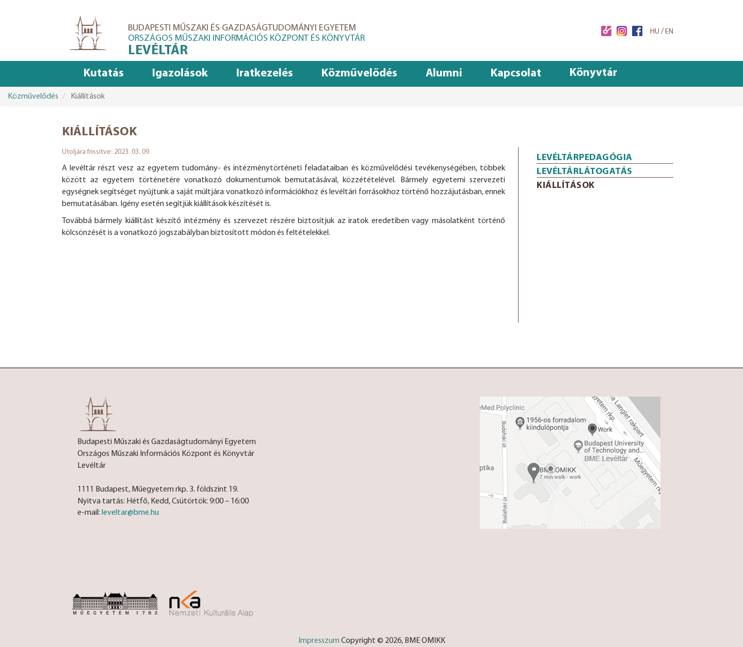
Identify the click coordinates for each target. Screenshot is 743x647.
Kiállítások (566, 186)
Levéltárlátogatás (585, 172)
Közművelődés (359, 74)
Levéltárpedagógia (585, 158)
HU (654, 32)
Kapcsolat (516, 74)
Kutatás (104, 74)
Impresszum (319, 641)
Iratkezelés (264, 74)
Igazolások (180, 74)
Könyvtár (593, 73)
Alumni (444, 74)
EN (669, 32)
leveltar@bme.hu (130, 513)
